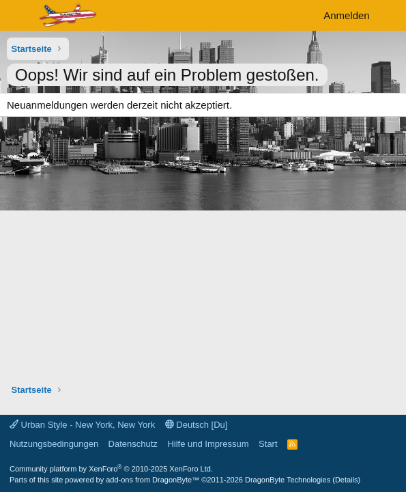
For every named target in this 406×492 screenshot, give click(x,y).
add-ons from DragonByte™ (152, 480)
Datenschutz (133, 444)
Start (268, 444)
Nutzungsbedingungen (54, 444)
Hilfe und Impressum (207, 444)
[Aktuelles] (390, 15)
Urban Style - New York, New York (82, 425)
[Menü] (19, 15)
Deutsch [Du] (196, 425)
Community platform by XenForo (111, 469)
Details (346, 480)
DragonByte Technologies (287, 480)
